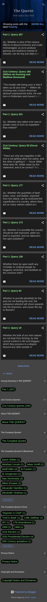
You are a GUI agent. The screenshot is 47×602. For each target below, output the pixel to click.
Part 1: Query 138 (13, 256)
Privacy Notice (9, 561)
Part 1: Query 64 (12, 290)
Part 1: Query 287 (13, 34)
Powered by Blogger (23, 592)
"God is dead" (9, 517)
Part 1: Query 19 (12, 328)
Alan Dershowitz (12, 478)
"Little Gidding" (31, 517)
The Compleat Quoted (14, 441)
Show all (37, 24)
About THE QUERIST (13, 422)
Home (9, 373)
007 (4, 522)
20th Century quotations (15, 541)
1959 (4, 527)
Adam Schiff (35, 464)
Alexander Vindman (14, 492)
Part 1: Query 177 (13, 185)
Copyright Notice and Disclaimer (19, 580)
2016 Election (9, 532)
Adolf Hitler (9, 469)
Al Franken (28, 469)
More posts (23, 366)
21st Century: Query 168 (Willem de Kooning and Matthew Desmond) (17, 74)
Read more (36, 62)
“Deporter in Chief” (12, 513)
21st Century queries (13, 405)
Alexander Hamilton (14, 488)
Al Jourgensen (11, 473)
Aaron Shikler (11, 459)
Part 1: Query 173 (13, 222)
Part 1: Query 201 (13, 114)
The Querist (23, 10)
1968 (17, 527)
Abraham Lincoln (13, 464)
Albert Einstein (11, 483)
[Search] (43, 5)
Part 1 (8, 389)
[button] (42, 35)
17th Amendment (22, 522)
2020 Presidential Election (16, 536)
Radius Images (30, 597)
